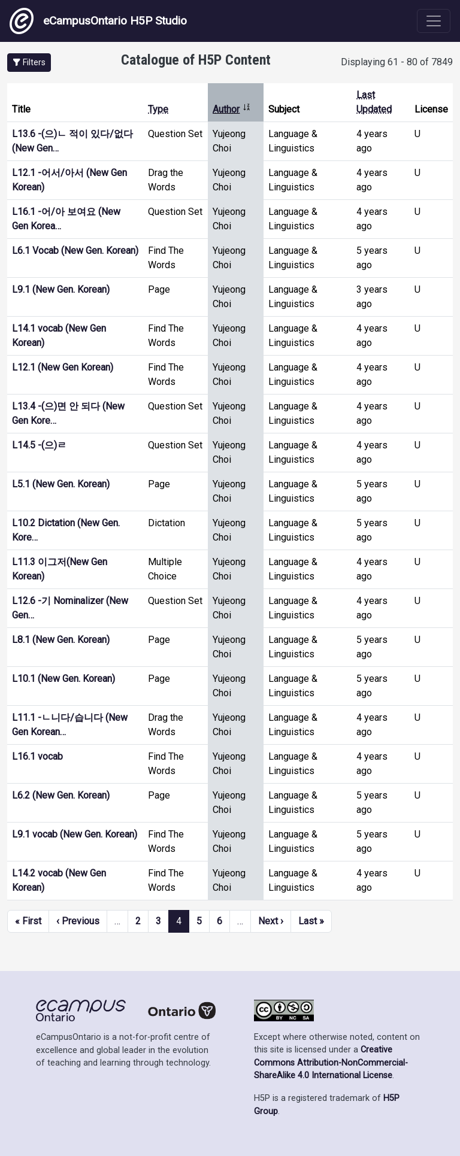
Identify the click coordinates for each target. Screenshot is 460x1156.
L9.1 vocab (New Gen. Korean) (74, 834)
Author (232, 109)
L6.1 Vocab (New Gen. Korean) (75, 250)
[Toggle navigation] (433, 21)
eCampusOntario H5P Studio (98, 21)
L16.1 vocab (37, 756)
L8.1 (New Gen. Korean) (61, 639)
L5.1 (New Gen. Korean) (61, 484)
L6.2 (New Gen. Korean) (61, 795)
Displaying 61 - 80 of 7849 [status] (397, 62)
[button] (29, 62)
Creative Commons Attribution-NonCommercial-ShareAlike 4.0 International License (331, 1063)
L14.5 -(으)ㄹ (39, 445)
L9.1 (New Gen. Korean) (61, 289)
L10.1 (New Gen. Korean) (63, 678)
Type (158, 109)
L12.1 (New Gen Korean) (62, 367)
